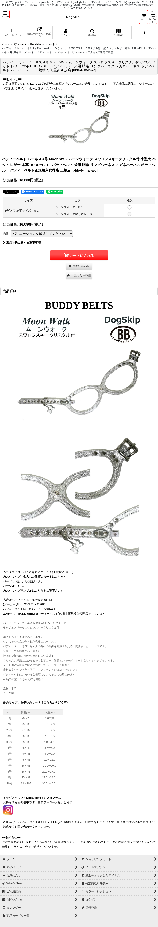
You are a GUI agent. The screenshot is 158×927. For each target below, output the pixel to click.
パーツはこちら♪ (14, 585)
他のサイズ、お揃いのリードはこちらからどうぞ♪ (35, 702)
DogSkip (73, 17)
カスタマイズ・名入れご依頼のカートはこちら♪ (34, 576)
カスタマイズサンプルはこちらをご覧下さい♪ (32, 590)
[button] (5, 14)
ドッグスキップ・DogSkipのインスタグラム (32, 797)
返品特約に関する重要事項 (22, 242)
